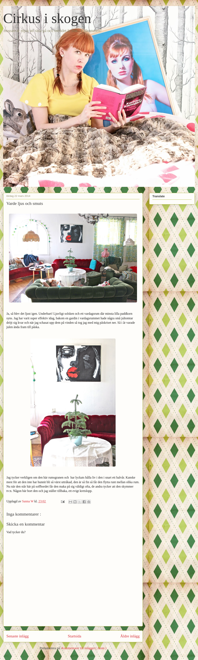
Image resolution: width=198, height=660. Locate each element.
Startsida (74, 636)
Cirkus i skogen (47, 18)
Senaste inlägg (17, 636)
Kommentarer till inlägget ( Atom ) (83, 648)
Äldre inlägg (130, 636)
